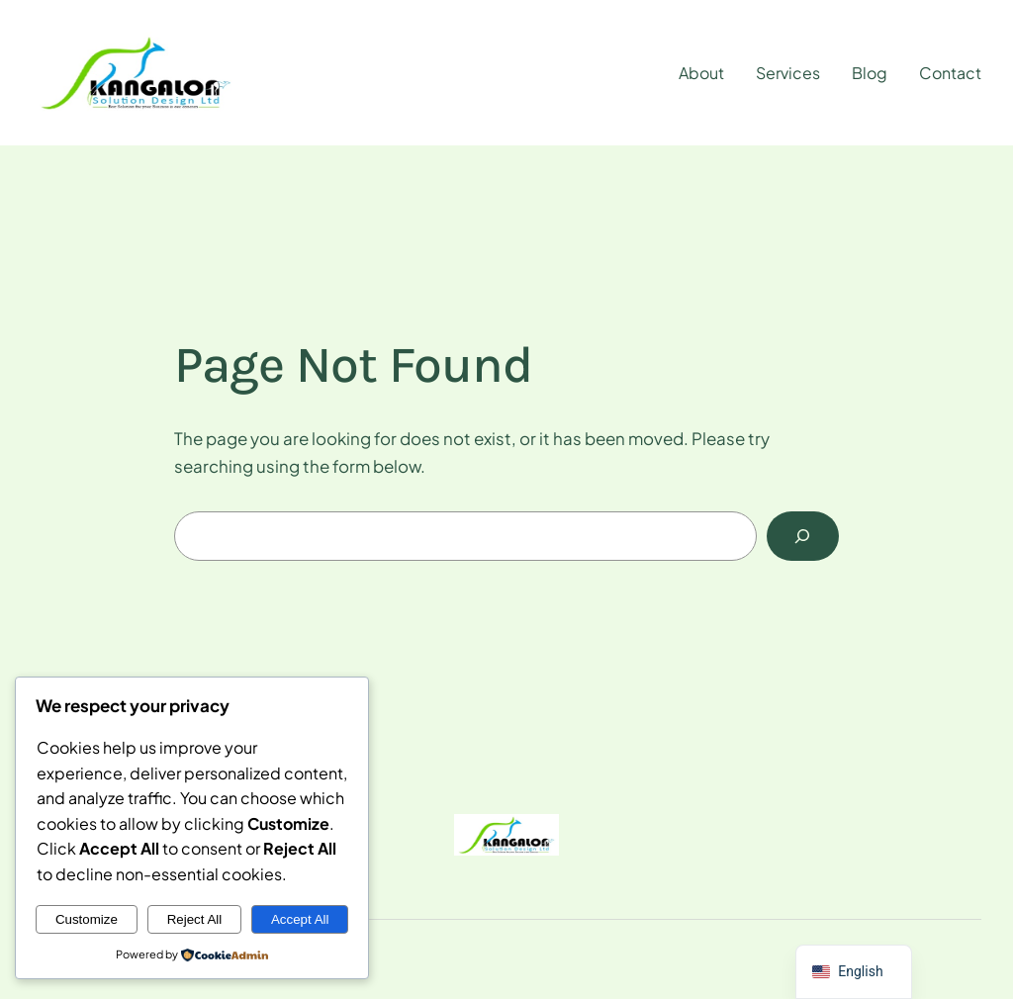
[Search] (803, 536)
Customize (86, 919)
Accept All (300, 919)
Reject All (195, 919)
